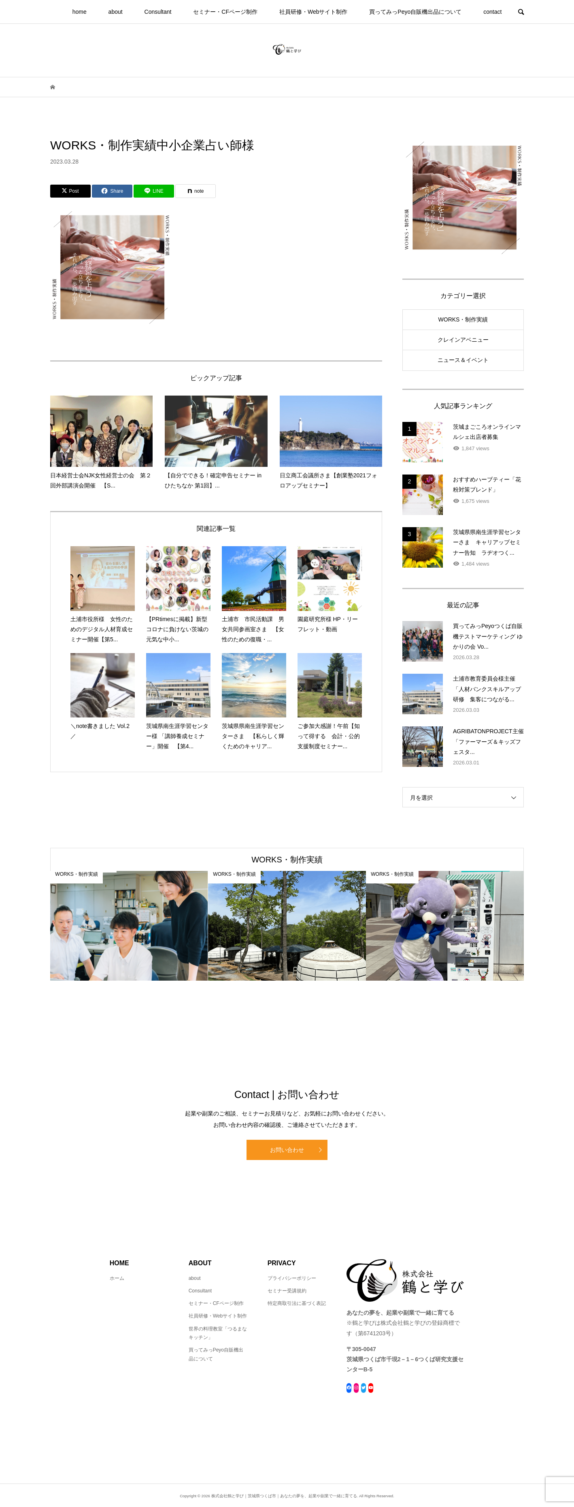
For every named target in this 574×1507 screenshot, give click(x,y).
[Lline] (154, 191)
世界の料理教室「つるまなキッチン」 (218, 1333)
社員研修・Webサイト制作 (313, 12)
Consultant (158, 12)
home (79, 12)
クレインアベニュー (463, 339)
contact (492, 12)
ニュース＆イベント (463, 360)
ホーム (117, 1278)
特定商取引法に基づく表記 (297, 1303)
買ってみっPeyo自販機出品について (415, 12)
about (115, 12)
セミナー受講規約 (287, 1291)
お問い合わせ (287, 1150)
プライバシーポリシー (292, 1278)
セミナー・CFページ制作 (225, 12)
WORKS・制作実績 (463, 319)
